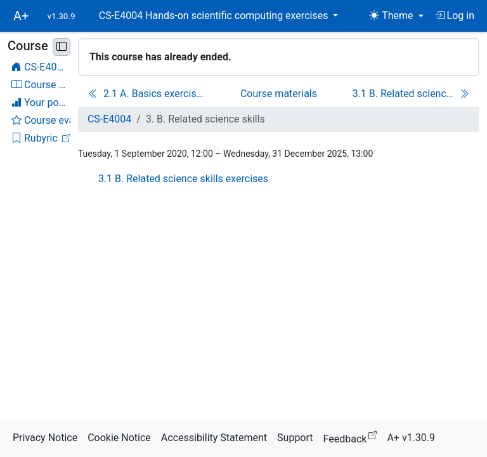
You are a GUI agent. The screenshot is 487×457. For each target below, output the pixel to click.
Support (295, 438)
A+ (21, 15)
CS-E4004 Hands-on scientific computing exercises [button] (215, 16)
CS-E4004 (109, 119)
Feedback (352, 437)
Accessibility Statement (214, 438)
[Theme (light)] (396, 16)
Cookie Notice (119, 438)
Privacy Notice (45, 438)
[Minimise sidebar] (61, 47)
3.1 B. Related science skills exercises (183, 179)
